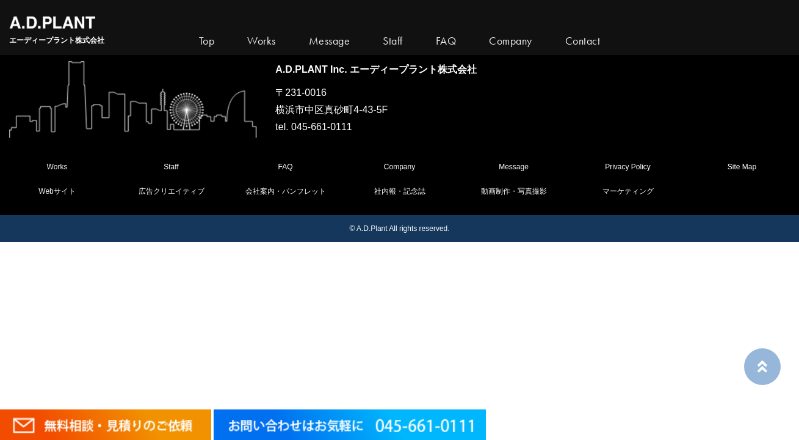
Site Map (742, 167)
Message (514, 167)
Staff (171, 167)
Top (207, 41)
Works (261, 41)
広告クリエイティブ (171, 191)
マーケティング (628, 191)
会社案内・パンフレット (285, 191)
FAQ (285, 167)
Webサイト (56, 191)
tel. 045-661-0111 (313, 127)
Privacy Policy (628, 167)
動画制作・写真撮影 (514, 191)
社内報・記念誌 (399, 191)
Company (399, 167)
